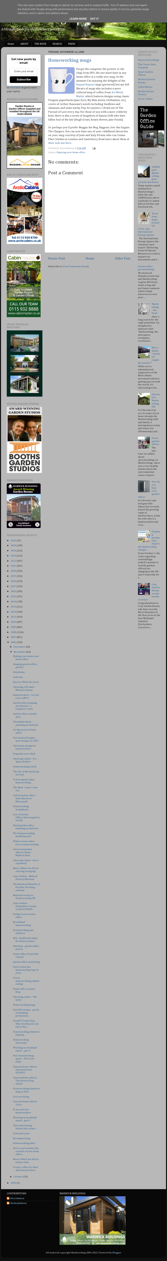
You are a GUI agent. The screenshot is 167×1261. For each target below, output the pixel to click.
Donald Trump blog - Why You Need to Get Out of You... (26, 1023)
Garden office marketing (26, 962)
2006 (14, 642)
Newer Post (56, 258)
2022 (14, 561)
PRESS (71, 44)
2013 (14, 607)
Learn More (78, 18)
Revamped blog (21, 1138)
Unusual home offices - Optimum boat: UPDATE (25, 1070)
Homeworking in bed (24, 766)
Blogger (116, 1252)
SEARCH (57, 44)
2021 (14, 566)
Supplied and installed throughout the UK (24, 110)
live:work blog (21, 1096)
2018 (14, 581)
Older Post (123, 258)
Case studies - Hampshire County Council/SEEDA (24, 906)
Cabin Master (145, 87)
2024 (14, 550)
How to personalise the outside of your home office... (26, 1151)
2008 (14, 632)
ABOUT (24, 44)
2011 (14, 617)
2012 (14, 612)
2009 (14, 627)
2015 (14, 596)
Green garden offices (155, 441)
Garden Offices (17, 108)
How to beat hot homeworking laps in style (26, 970)
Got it (94, 18)
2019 (14, 576)
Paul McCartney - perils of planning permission (26, 1013)
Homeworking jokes (24, 1143)
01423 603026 (24, 114)
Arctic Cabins (145, 99)
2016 (14, 591)
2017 (14, 586)
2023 (14, 556)
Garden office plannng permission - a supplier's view (25, 706)
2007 (14, 637)
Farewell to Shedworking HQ (156, 400)
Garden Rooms (23, 106)
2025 (14, 545)
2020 (14, 571)
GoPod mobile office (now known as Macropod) (24, 798)
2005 (14, 1183)
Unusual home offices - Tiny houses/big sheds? (25, 1080)
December (20, 647)
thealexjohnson (18, 1203)
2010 (14, 622)
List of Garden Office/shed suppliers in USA (26, 817)
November (20, 652)
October (18, 1176)
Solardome (19, 672)
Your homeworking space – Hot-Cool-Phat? (24, 1058)
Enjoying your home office (71, 152)
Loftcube (18, 677)
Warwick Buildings (148, 60)
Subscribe (24, 79)
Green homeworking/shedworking (26, 981)
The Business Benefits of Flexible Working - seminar (26, 887)
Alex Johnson (17, 1198)
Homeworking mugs (69, 60)
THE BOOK (40, 44)
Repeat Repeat (85, 84)
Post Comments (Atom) (76, 266)
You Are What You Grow (26, 682)
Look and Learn (21, 1133)
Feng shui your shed (24, 753)
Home (11, 44)
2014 (14, 601)
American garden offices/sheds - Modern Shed (22, 852)
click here (15, 87)
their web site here (59, 143)
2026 (14, 540)
